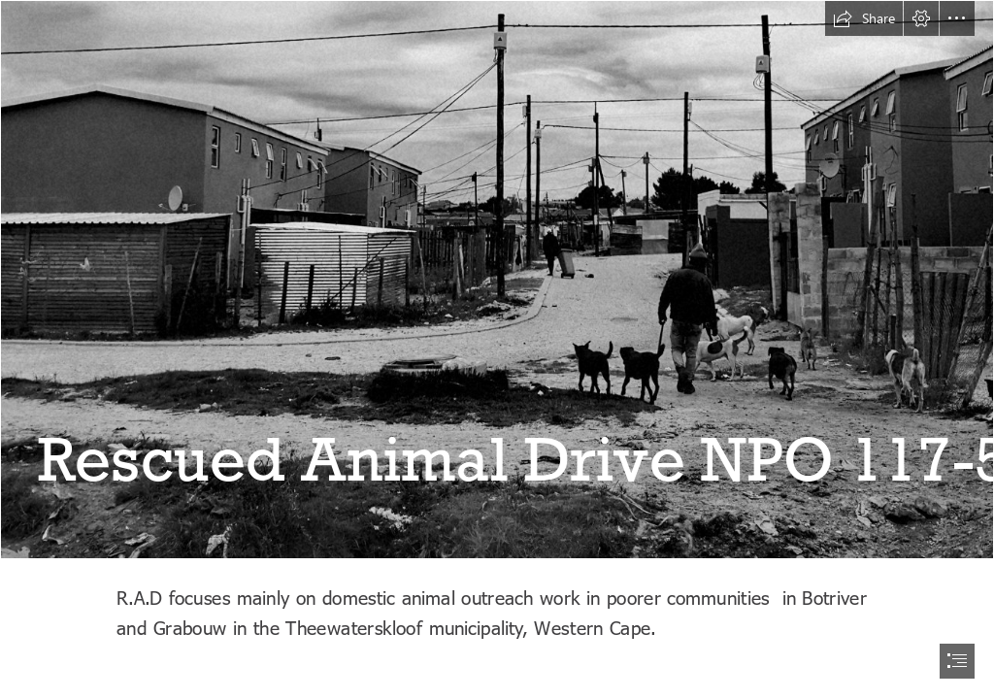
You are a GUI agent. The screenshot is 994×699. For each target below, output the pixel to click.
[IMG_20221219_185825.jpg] (497, 279)
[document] (497, 349)
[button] (864, 18)
